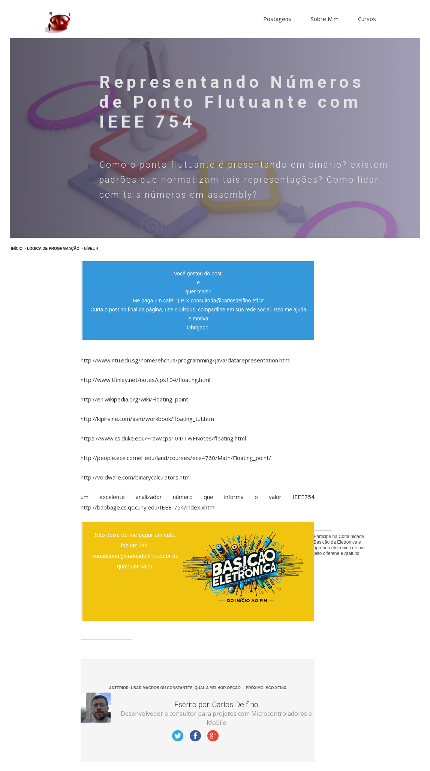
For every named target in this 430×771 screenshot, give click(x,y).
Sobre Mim (325, 19)
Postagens (277, 19)
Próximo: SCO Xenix (266, 688)
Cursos (367, 19)
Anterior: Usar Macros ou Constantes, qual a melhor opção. (175, 688)
